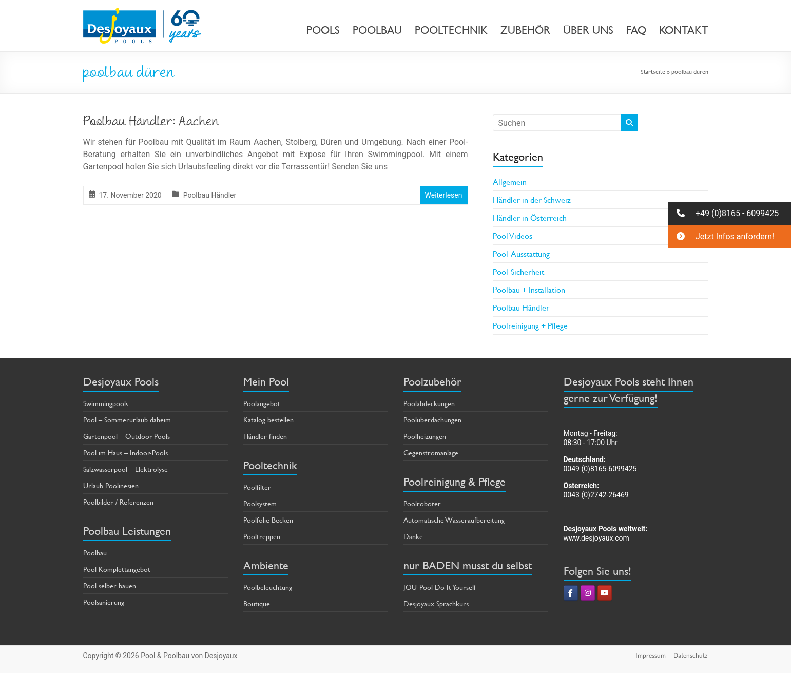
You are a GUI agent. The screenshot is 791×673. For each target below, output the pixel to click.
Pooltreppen (261, 536)
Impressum (650, 655)
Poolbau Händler (210, 195)
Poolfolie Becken (268, 519)
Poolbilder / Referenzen (118, 501)
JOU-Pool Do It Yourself (439, 587)
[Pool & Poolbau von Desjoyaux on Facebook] (571, 593)
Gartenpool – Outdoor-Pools (126, 436)
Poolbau (95, 552)
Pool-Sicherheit (518, 271)
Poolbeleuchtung (267, 587)
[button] (729, 213)
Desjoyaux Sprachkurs (436, 603)
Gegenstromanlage (430, 452)
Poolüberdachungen (432, 419)
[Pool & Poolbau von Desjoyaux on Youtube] (604, 593)
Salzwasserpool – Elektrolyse (125, 469)
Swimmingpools (105, 403)
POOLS (323, 30)
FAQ (636, 30)
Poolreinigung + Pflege (530, 325)
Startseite (653, 71)
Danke (413, 536)
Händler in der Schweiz (532, 199)
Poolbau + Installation (529, 289)
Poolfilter (257, 487)
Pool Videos (512, 235)
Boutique (256, 603)
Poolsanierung (103, 602)
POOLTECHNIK (451, 30)
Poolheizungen (424, 436)
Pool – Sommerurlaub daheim (127, 419)
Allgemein (510, 181)
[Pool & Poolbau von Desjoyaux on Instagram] (588, 593)
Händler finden (265, 436)
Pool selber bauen (109, 585)
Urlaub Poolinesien (111, 485)
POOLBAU (377, 30)
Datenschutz (691, 655)
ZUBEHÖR (525, 30)
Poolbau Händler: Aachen (151, 122)
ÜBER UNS (588, 30)
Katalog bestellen (268, 419)
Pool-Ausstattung (521, 253)
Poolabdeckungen (429, 403)
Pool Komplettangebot (116, 569)
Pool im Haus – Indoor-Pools (125, 452)
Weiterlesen (443, 195)
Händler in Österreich (530, 217)
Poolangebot (261, 403)
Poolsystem (260, 503)
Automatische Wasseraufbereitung (454, 519)
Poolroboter (422, 503)
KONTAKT (683, 30)
